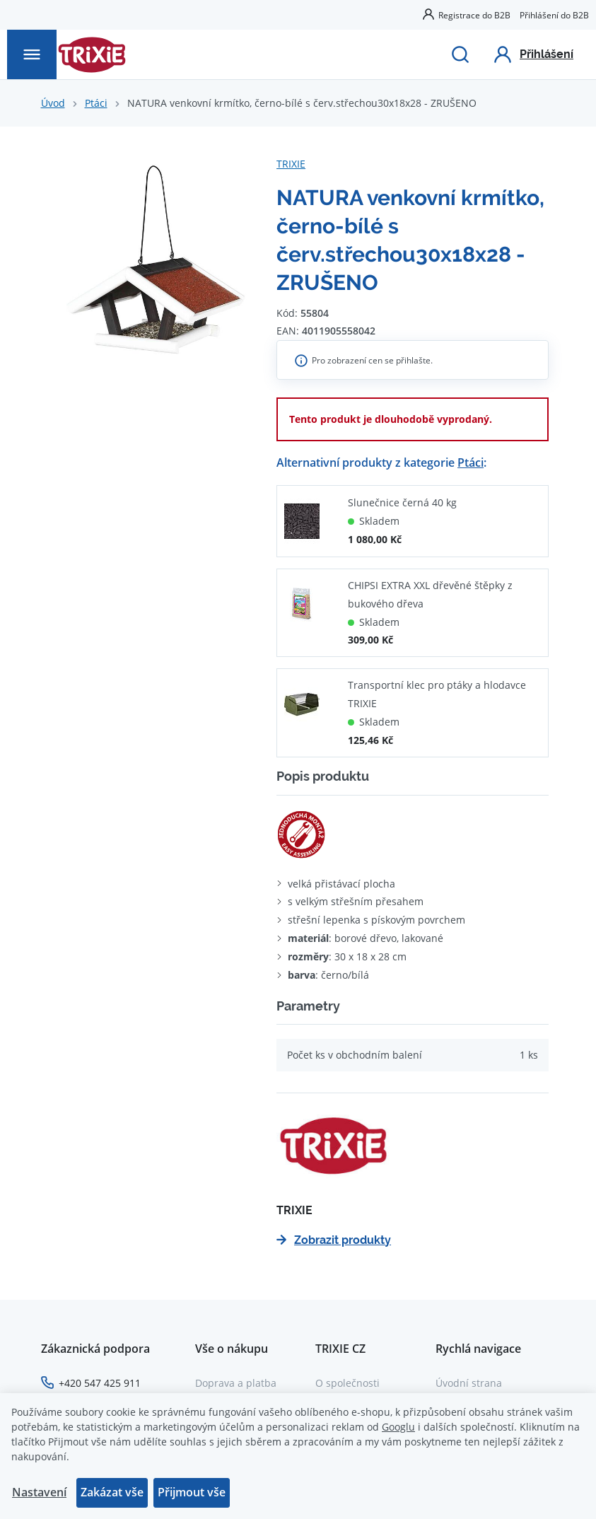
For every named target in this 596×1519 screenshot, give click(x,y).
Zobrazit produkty (333, 1240)
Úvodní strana (469, 1383)
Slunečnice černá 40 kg (402, 502)
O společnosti (347, 1383)
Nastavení (39, 1492)
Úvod (53, 103)
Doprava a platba (235, 1383)
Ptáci (96, 103)
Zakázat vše (112, 1492)
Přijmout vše (192, 1492)
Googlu (398, 1426)
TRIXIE (290, 163)
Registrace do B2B (474, 15)
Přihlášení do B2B (554, 15)
